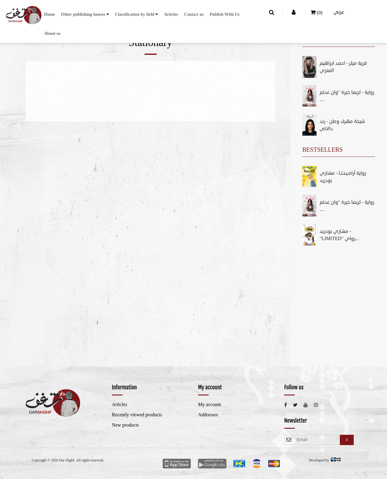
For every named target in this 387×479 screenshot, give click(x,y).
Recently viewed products (137, 414)
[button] (85, 14)
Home (49, 14)
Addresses (208, 414)
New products (125, 425)
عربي (338, 12)
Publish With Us (225, 14)
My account (209, 404)
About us (52, 33)
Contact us (194, 14)
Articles (171, 14)
